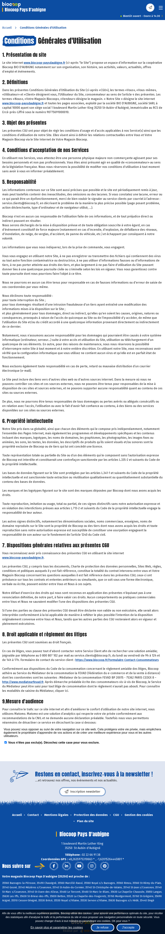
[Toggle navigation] (161, 9)
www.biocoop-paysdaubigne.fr (44, 62)
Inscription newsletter (82, 792)
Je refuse (102, 927)
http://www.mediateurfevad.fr (23, 682)
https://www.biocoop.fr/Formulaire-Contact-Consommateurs (117, 660)
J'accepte (128, 927)
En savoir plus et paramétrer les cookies (57, 927)
